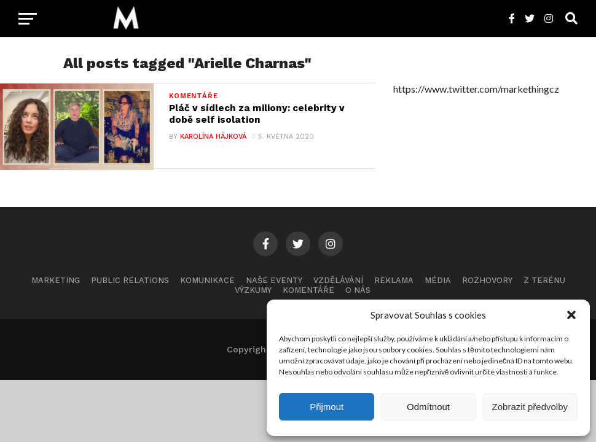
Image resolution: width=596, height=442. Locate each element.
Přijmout (326, 406)
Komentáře (308, 296)
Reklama (394, 285)
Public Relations (130, 285)
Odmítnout (428, 406)
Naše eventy (274, 285)
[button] (571, 315)
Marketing (55, 285)
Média (438, 285)
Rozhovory (487, 285)
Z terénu (544, 285)
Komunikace (207, 285)
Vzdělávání (338, 285)
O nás (358, 296)
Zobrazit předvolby (530, 406)
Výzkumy (253, 296)
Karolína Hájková (213, 138)
